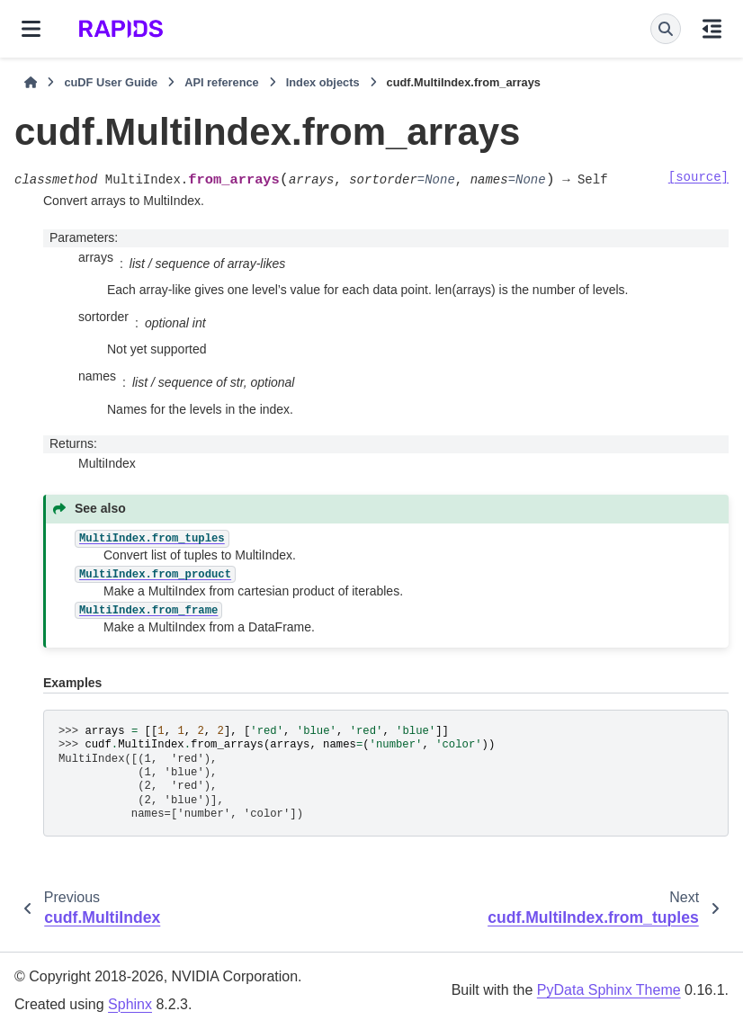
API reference (221, 82)
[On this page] (712, 28)
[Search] (665, 28)
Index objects (323, 82)
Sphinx (130, 1004)
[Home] (30, 83)
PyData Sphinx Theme (609, 990)
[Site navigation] (31, 28)
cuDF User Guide (110, 82)
